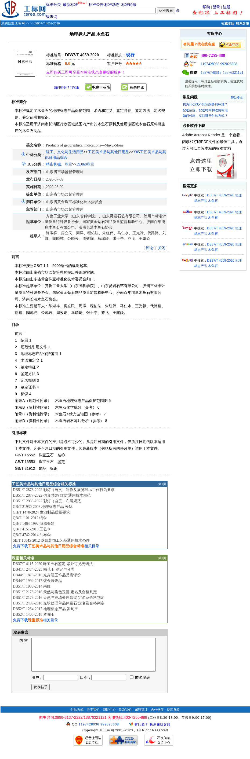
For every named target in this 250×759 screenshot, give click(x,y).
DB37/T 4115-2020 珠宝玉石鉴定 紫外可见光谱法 (53, 564)
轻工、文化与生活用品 (65, 152)
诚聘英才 (141, 716)
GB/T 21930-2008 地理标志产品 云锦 (43, 507)
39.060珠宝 (86, 164)
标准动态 (111, 5)
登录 (216, 7)
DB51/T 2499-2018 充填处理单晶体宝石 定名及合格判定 (58, 603)
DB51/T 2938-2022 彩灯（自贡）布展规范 (47, 501)
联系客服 (242, 23)
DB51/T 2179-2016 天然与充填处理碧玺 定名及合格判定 (58, 598)
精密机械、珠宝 (59, 164)
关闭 (161, 248)
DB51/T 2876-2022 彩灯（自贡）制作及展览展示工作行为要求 (64, 490)
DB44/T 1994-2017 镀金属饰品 (37, 581)
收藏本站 (227, 23)
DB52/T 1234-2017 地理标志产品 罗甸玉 (45, 609)
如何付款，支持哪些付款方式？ (205, 116)
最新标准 (70, 5)
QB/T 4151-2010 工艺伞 (32, 529)
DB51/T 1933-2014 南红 (32, 586)
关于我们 (93, 716)
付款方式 (77, 716)
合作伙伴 (157, 716)
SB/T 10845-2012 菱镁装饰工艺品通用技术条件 (51, 540)
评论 (149, 248)
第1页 (162, 484)
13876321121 (233, 73)
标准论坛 (128, 5)
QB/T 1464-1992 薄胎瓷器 (34, 524)
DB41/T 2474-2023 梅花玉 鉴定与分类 (43, 569)
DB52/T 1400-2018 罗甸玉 (34, 615)
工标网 (20, 23)
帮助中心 (237, 98)
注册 (226, 7)
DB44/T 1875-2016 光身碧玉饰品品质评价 (47, 575)
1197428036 (210, 64)
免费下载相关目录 (56, 546)
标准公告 (96, 5)
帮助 (206, 7)
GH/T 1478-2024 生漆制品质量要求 (41, 512)
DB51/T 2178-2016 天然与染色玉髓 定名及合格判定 (55, 592)
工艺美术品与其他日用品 (108, 152)
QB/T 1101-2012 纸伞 (30, 518)
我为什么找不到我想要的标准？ (205, 104)
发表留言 (21, 632)
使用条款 (173, 716)
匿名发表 (140, 684)
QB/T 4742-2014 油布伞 (32, 535)
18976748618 (211, 73)
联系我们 (125, 716)
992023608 (228, 64)
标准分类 (53, 5)
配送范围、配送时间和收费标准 (205, 110)
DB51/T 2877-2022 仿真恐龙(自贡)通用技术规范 (52, 495)
